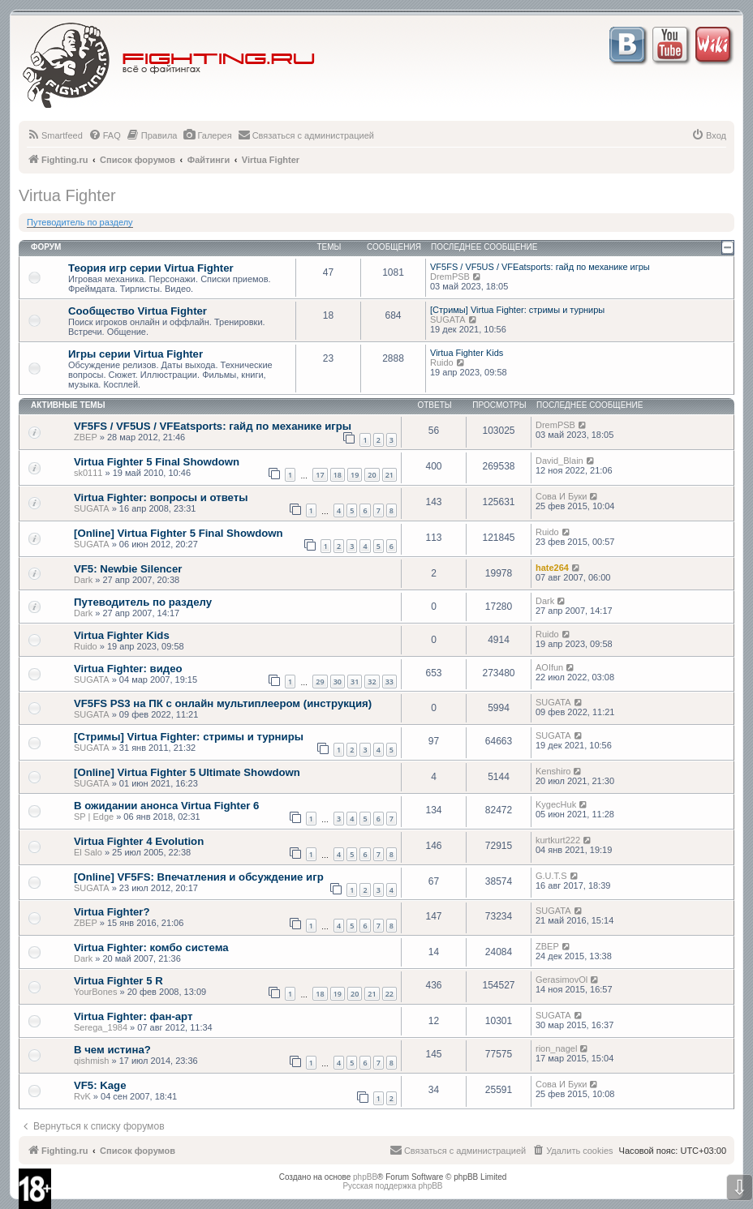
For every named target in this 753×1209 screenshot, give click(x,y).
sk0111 (88, 473)
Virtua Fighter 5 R (118, 981)
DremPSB (450, 276)
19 (355, 474)
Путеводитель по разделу (80, 222)
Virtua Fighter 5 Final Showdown (156, 462)
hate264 (552, 567)
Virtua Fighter (67, 195)
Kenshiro (553, 771)
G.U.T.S (551, 876)
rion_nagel (556, 1048)
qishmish (91, 1060)
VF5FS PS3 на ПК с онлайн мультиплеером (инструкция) (223, 703)
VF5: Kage (100, 1085)
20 (372, 474)
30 (337, 681)
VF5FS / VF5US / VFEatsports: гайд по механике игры (540, 267)
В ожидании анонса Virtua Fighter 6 (166, 806)
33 (389, 681)
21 (389, 474)
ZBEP (85, 437)
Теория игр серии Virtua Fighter (151, 268)
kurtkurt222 (558, 840)
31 (355, 681)
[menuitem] (55, 135)
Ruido (442, 362)
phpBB (365, 1177)
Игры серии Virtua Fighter (135, 354)
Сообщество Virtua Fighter (137, 311)
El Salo (88, 852)
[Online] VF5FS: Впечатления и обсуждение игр (199, 877)
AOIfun (549, 667)
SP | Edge (94, 816)
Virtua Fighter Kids (466, 353)
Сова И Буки (561, 496)
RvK (82, 1096)
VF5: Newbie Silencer (128, 569)
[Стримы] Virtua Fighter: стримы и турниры (517, 310)
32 (372, 681)
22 (389, 993)
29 (320, 681)
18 (337, 474)
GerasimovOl (561, 979)
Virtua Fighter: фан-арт (133, 1016)
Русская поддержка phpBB (392, 1185)
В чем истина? (112, 1050)
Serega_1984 (100, 1027)
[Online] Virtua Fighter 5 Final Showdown (178, 533)
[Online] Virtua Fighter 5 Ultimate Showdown (187, 772)
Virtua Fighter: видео (128, 668)
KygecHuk (556, 804)
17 (320, 474)
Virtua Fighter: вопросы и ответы (160, 497)
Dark (83, 580)
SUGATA (448, 319)
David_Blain (559, 460)
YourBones (95, 992)
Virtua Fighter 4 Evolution (139, 841)
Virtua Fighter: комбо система (151, 947)
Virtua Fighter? (112, 912)
